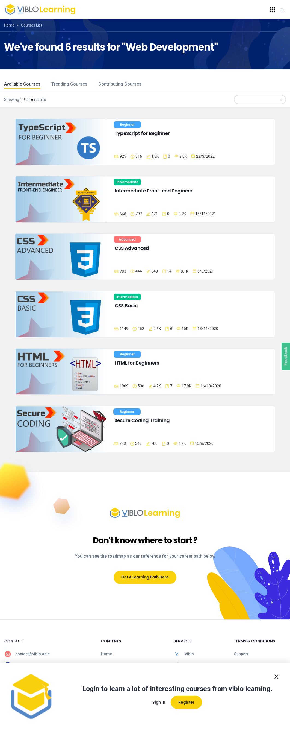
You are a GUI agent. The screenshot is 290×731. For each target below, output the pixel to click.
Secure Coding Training (142, 420)
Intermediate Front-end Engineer (154, 191)
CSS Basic (126, 305)
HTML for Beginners (137, 363)
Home (9, 25)
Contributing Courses (119, 84)
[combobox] (260, 99)
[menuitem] (48, 653)
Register (186, 702)
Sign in (158, 702)
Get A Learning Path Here (145, 577)
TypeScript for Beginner (142, 133)
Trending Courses (69, 84)
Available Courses (22, 84)
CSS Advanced (132, 248)
